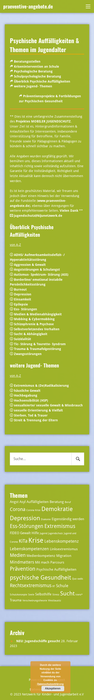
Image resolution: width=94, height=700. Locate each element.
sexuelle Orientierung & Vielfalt (38, 410)
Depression (22, 294)
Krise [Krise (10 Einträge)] (35, 540)
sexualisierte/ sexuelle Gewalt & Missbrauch (48, 405)
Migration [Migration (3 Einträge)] (63, 556)
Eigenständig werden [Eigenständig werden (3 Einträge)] (68, 519)
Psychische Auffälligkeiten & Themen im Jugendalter (44, 45)
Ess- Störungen (25, 309)
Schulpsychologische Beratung (37, 76)
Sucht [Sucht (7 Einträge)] (67, 593)
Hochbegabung (25, 395)
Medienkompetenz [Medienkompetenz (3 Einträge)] (41, 556)
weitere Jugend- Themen (33, 86)
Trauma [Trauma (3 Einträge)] (15, 600)
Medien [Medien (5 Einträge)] (18, 555)
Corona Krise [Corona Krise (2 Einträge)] (33, 510)
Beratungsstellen (27, 61)
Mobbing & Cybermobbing (34, 319)
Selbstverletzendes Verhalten (36, 329)
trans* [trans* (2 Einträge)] (79, 594)
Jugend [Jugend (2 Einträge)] (43, 533)
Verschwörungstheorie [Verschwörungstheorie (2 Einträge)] (34, 600)
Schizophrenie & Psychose (34, 324)
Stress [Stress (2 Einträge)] (55, 594)
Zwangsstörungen (28, 354)
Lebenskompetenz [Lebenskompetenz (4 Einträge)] (61, 541)
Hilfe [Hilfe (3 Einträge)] (35, 533)
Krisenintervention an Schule (36, 66)
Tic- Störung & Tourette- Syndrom (40, 344)
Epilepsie (21, 304)
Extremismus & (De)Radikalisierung (41, 385)
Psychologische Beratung (33, 71)
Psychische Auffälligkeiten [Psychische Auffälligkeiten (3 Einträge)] (56, 569)
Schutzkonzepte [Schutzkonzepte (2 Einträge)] (18, 594)
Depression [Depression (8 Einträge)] (25, 518)
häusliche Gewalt (27, 390)
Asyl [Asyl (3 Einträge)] (22, 502)
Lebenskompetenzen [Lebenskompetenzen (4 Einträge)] (29, 548)
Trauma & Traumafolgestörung (37, 349)
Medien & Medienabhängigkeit (38, 314)
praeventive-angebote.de (28, 6)
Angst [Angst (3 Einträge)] (14, 502)
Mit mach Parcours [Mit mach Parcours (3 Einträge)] (49, 562)
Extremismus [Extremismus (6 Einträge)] (59, 526)
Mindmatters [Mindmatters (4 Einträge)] (22, 562)
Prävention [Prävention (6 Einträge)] (22, 569)
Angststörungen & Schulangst (37, 269)
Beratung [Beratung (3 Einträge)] (57, 502)
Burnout (20, 289)
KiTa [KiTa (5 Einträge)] (23, 541)
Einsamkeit (22, 299)
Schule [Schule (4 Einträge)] (62, 585)
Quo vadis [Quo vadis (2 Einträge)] (77, 578)
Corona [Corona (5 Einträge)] (17, 509)
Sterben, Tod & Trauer (30, 415)
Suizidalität (22, 339)
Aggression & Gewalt (30, 265)
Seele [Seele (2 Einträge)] (31, 594)
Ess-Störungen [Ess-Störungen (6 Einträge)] (26, 526)
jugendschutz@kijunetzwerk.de (38, 215)
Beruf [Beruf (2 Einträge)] (68, 502)
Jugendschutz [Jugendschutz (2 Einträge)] (55, 533)
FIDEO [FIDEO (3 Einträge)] (14, 533)
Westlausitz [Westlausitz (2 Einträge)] (54, 600)
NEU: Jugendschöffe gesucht (38, 641)
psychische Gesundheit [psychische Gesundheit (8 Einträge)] (40, 577)
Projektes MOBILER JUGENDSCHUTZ (43, 121)
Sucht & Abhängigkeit (30, 334)
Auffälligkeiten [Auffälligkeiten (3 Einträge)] (38, 502)
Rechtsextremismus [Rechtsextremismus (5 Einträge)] (30, 585)
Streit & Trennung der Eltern (36, 420)
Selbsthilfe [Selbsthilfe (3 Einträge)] (43, 594)
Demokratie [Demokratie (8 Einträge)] (57, 508)
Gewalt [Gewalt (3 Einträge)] (25, 533)
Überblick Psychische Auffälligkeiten (42, 81)
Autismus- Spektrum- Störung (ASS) (41, 274)
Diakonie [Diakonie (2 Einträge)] (46, 519)
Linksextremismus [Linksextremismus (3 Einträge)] (64, 549)
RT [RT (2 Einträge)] (53, 586)
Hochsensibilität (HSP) (31, 400)
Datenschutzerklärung (50, 684)
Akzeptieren (52, 688)
